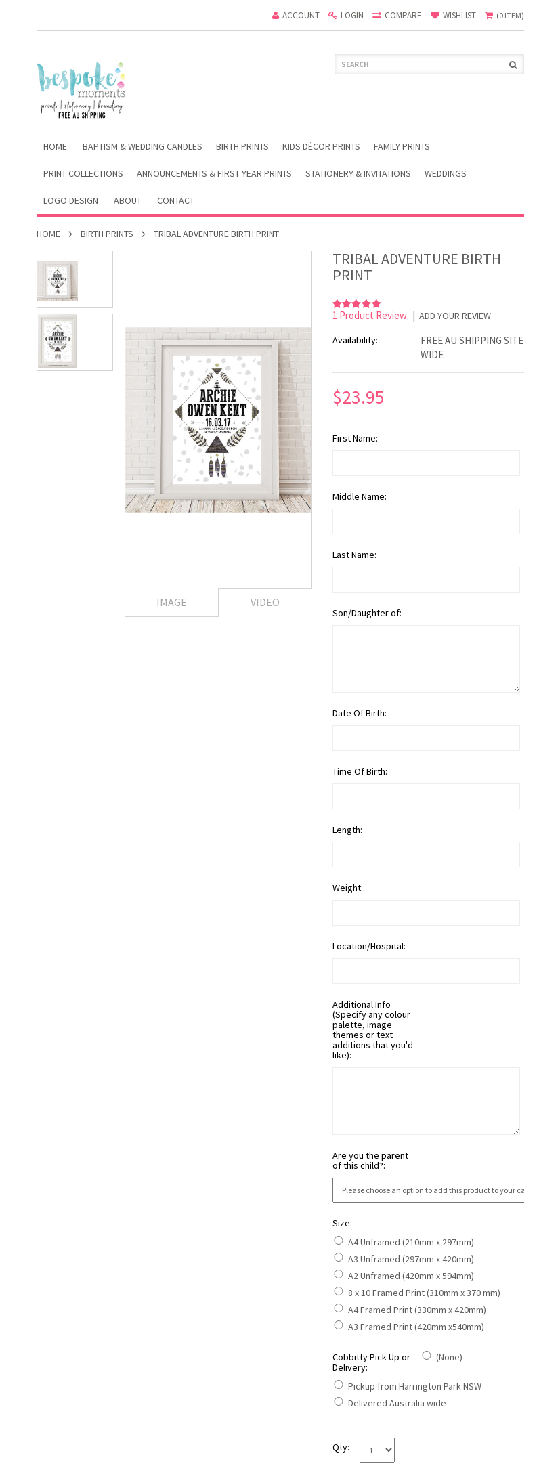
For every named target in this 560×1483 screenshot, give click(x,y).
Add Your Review (455, 316)
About (128, 200)
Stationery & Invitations (358, 173)
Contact (175, 200)
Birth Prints (242, 146)
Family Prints (402, 146)
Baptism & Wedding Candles (142, 146)
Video (265, 602)
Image (171, 602)
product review (370, 315)
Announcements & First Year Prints (214, 173)
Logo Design (70, 200)
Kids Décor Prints (321, 146)
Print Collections (83, 173)
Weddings (446, 173)
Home (48, 234)
